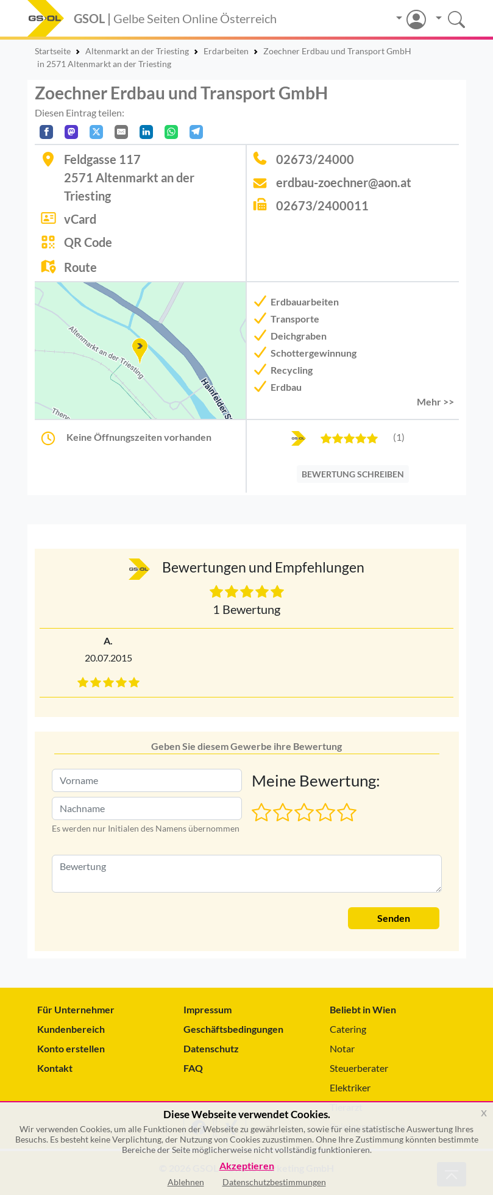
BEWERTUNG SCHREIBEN (353, 474)
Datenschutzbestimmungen (274, 1182)
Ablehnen (186, 1182)
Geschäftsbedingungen (233, 1029)
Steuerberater (359, 1068)
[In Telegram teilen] (196, 132)
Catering (348, 1029)
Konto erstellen (71, 1048)
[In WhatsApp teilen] (171, 132)
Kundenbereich (71, 1029)
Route (80, 267)
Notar (342, 1048)
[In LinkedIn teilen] (146, 132)
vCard (80, 219)
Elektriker (350, 1087)
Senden (393, 918)
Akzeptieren (246, 1166)
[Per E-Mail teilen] (121, 132)
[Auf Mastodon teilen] (71, 132)
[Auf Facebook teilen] (46, 132)
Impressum (207, 1009)
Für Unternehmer (76, 1009)
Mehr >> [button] (435, 401)
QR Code (88, 242)
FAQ (193, 1068)
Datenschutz (211, 1048)
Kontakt (55, 1068)
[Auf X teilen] (96, 132)
